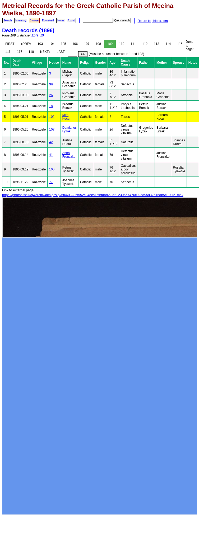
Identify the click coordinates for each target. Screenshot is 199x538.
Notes (60, 20)
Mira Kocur (66, 116)
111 (133, 44)
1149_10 (37, 35)
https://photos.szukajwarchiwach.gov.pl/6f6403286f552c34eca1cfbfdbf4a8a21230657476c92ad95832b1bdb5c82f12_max (92, 195)
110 (121, 44)
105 (63, 44)
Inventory (20, 20)
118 (31, 52)
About (71, 20)
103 (40, 44)
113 (156, 44)
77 (51, 182)
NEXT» (45, 52)
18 (51, 106)
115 (179, 44)
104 (51, 44)
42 (51, 142)
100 (51, 169)
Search (7, 20)
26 (51, 95)
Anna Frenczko (68, 155)
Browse (34, 20)
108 (98, 44)
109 (110, 44)
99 (51, 84)
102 (51, 117)
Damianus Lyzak (69, 129)
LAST (61, 52)
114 (168, 44)
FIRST (10, 44)
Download (48, 20)
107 (86, 44)
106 (75, 44)
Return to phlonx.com (153, 21)
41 (51, 155)
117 (19, 52)
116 (8, 52)
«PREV (26, 44)
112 (144, 44)
